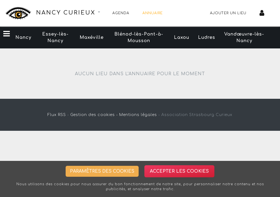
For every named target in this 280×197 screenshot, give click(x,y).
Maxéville (92, 37)
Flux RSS (57, 115)
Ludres (206, 37)
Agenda (120, 13)
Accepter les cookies (179, 171)
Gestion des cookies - (94, 115)
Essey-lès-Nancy (55, 37)
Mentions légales (138, 115)
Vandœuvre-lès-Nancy (244, 37)
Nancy (23, 37)
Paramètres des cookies (102, 171)
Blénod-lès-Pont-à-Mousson (138, 37)
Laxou (181, 37)
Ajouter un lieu (228, 13)
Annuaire (152, 13)
